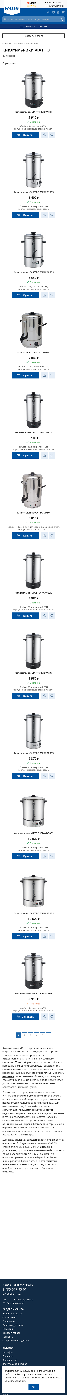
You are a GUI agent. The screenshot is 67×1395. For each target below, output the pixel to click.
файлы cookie (30, 1370)
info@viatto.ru (56, 5)
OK (33, 1387)
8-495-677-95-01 (55, 2)
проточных (45, 1072)
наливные (8, 1076)
